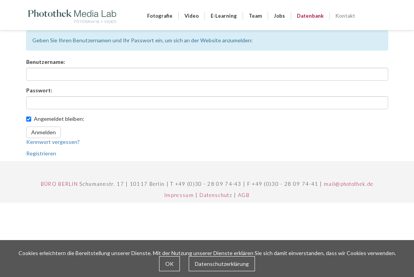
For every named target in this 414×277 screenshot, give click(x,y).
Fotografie (160, 16)
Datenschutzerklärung (222, 263)
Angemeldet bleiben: (55, 118)
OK (169, 263)
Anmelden (43, 132)
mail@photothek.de (348, 184)
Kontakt (345, 16)
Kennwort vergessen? (53, 141)
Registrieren (41, 153)
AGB (244, 195)
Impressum (179, 195)
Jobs (279, 16)
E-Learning (224, 16)
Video (191, 16)
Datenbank (310, 16)
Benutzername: (45, 61)
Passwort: (39, 90)
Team (255, 16)
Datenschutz (215, 195)
